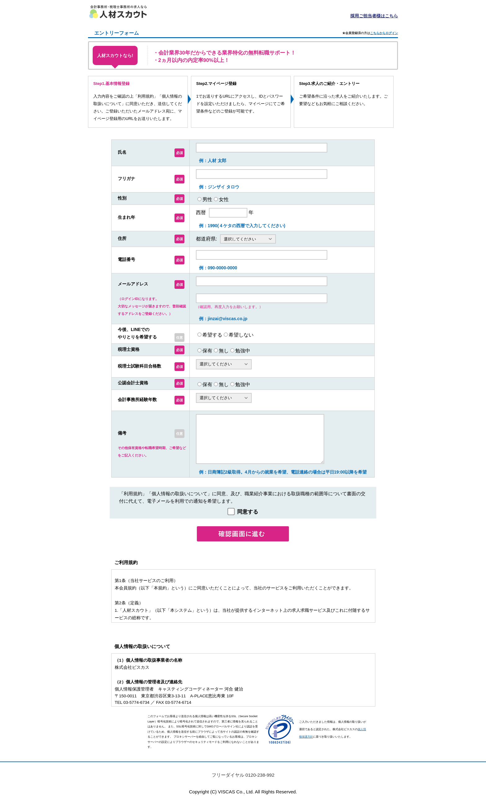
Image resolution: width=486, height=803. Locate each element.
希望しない (241, 335)
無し (224, 350)
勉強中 (242, 350)
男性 (207, 199)
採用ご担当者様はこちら (374, 16)
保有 (207, 350)
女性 (224, 199)
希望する (212, 335)
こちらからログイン (384, 33)
